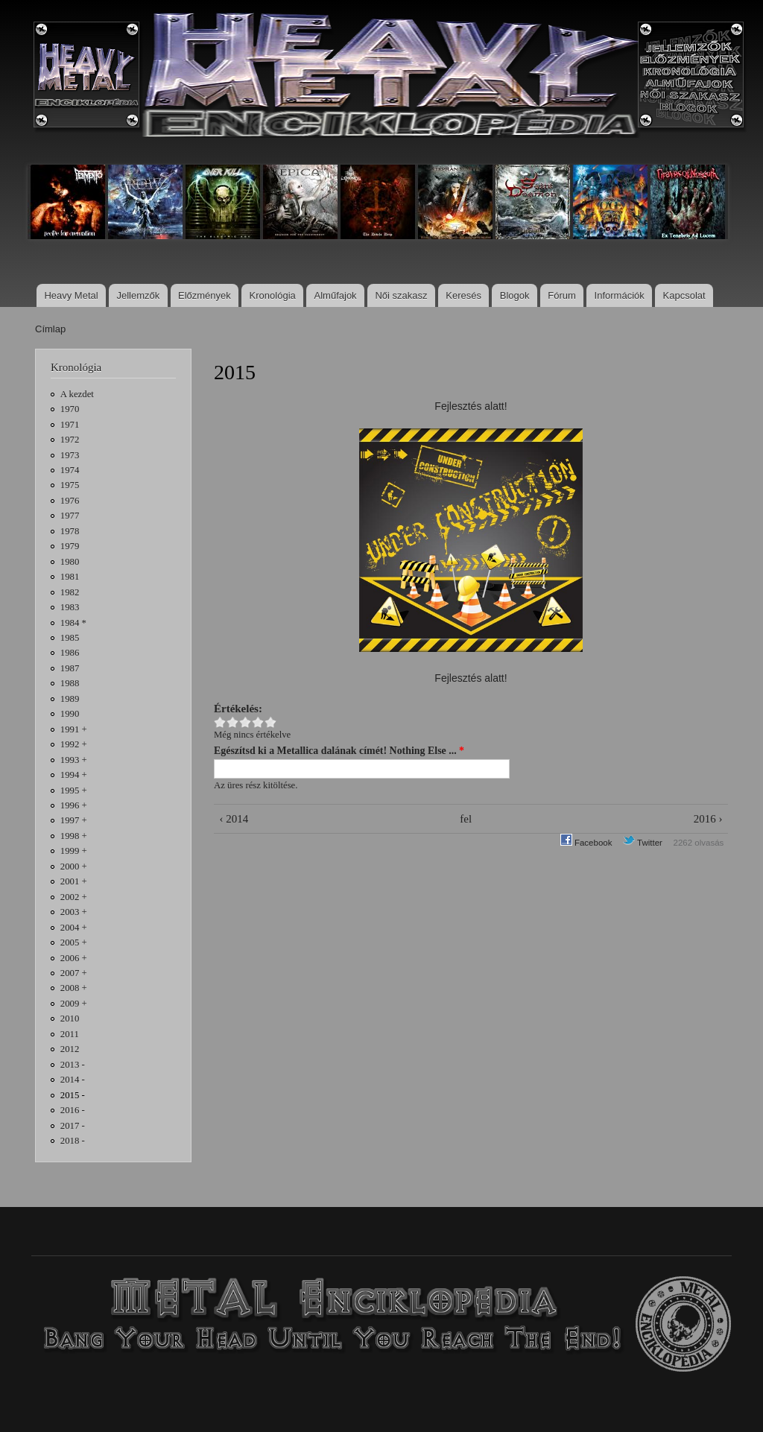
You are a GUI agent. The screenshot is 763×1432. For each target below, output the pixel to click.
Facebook (586, 842)
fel (466, 819)
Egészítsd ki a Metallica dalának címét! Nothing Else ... (339, 750)
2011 (69, 1034)
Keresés (463, 295)
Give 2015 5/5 (271, 722)
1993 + (73, 760)
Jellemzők (137, 295)
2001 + (73, 881)
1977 (70, 515)
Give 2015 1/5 (220, 722)
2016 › (708, 819)
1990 (70, 714)
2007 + (73, 973)
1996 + (73, 805)
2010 (70, 1018)
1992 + (73, 744)
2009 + (73, 1003)
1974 (70, 470)
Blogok (515, 295)
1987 (70, 668)
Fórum (562, 295)
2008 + (73, 988)
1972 (70, 439)
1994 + (73, 775)
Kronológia (273, 295)
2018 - (72, 1140)
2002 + (73, 897)
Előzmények (204, 295)
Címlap (50, 329)
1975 (70, 485)
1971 (70, 424)
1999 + (73, 851)
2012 (70, 1049)
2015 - (72, 1095)
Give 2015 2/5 (233, 722)
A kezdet (77, 394)
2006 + (73, 958)
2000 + (73, 866)
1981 (70, 576)
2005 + (73, 942)
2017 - (72, 1126)
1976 (70, 500)
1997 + (73, 820)
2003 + (73, 912)
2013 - (72, 1064)
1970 (70, 409)
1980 (70, 562)
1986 (70, 652)
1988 (70, 683)
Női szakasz (401, 295)
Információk (620, 295)
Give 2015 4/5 (258, 722)
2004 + (73, 927)
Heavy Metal (71, 295)
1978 (70, 531)
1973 (70, 455)
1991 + (73, 729)
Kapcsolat (684, 295)
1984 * (73, 623)
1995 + (73, 790)
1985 (70, 638)
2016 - (72, 1110)
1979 (70, 546)
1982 (70, 592)
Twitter (642, 842)
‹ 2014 (233, 819)
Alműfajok (335, 295)
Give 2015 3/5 (245, 722)
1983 (70, 607)
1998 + (73, 836)
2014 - (72, 1079)
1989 (70, 699)
